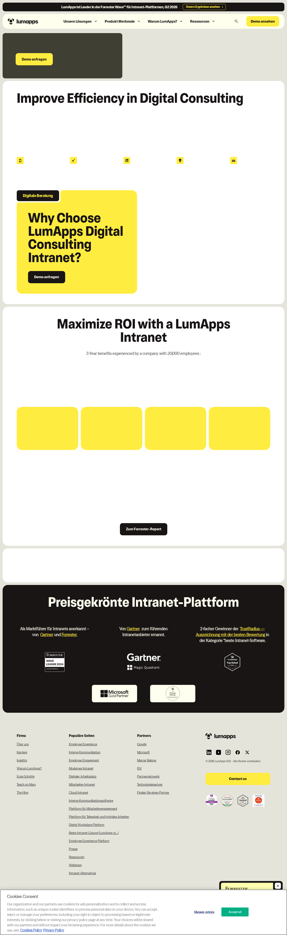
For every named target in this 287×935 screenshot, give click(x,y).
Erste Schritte (26, 776)
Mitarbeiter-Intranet (82, 785)
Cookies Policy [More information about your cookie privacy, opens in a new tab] (31, 930)
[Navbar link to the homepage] (30, 21)
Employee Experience (83, 744)
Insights (22, 760)
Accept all (235, 911)
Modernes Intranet (81, 768)
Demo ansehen (263, 21)
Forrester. (69, 634)
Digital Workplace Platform (86, 825)
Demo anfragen (34, 59)
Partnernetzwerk (148, 776)
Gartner (46, 634)
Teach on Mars (26, 785)
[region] (143, 912)
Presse (73, 849)
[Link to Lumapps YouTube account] (218, 752)
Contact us (238, 778)
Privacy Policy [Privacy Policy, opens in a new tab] (53, 930)
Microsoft (143, 752)
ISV (139, 768)
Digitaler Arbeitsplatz (82, 776)
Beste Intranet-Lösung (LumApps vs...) (94, 833)
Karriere (22, 752)
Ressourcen (76, 857)
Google (141, 744)
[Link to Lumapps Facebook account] (237, 752)
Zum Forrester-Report (143, 529)
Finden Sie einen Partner (153, 793)
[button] (80, 21)
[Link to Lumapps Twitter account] (247, 752)
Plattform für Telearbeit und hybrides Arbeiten (99, 817)
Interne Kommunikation (84, 752)
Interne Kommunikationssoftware (91, 801)
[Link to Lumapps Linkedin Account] (209, 752)
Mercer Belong (146, 760)
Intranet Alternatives (82, 873)
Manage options (204, 911)
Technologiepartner (150, 785)
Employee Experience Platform (89, 841)
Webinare (75, 865)
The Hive (22, 793)
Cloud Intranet (78, 793)
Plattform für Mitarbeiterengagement (93, 809)
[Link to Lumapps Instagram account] (228, 752)
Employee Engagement (84, 760)
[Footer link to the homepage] (238, 736)
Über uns (23, 744)
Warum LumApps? (29, 768)
